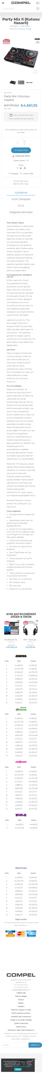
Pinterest (25, 168)
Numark (8, 93)
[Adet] (19, 143)
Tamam (18, 1069)
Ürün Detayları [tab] (21, 199)
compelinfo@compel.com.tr (21, 990)
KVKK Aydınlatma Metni (21, 1013)
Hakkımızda (21, 993)
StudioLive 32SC (11, 640)
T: (15, 985)
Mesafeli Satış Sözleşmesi (21, 1017)
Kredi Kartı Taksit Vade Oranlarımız (21, 1030)
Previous (1, 57)
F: (14, 987)
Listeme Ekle (26, 174)
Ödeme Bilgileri (21, 996)
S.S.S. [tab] (21, 205)
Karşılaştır (13, 173)
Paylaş (17, 168)
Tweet (21, 168)
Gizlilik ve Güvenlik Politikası (21, 1020)
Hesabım (21, 1006)
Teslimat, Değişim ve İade (21, 1010)
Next (41, 57)
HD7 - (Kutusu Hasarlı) (30, 640)
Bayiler (21, 1003)
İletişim (21, 1000)
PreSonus (12, 642)
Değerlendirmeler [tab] (21, 212)
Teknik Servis (21, 1027)
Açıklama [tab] (21, 192)
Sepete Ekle (21, 150)
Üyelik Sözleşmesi (21, 1023)
